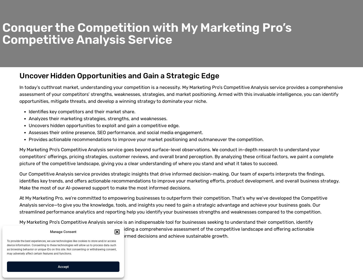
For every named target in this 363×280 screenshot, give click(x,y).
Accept (63, 267)
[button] (117, 232)
